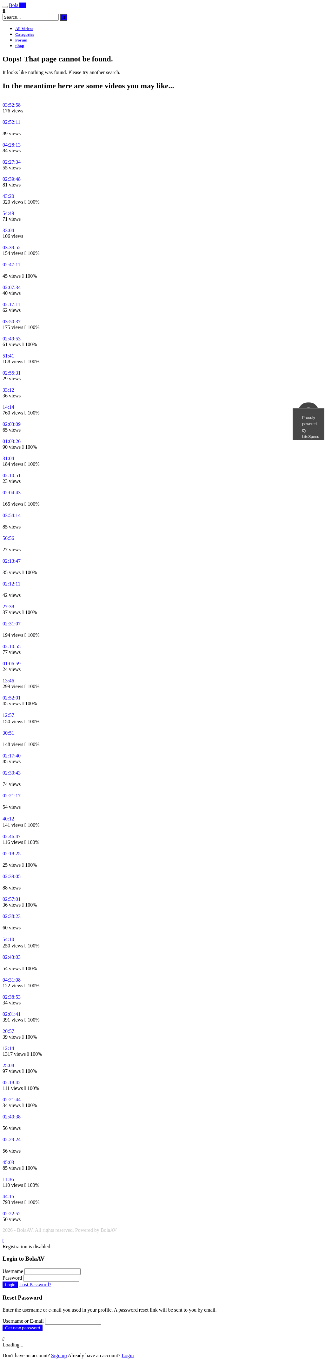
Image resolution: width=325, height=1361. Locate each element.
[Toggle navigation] (5, 7)
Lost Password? (35, 1284)
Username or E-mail (23, 1321)
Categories (24, 34)
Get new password (22, 1328)
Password (12, 1278)
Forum (21, 40)
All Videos (24, 28)
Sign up (59, 1355)
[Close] (3, 1241)
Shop (19, 45)
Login (10, 1284)
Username (13, 1271)
